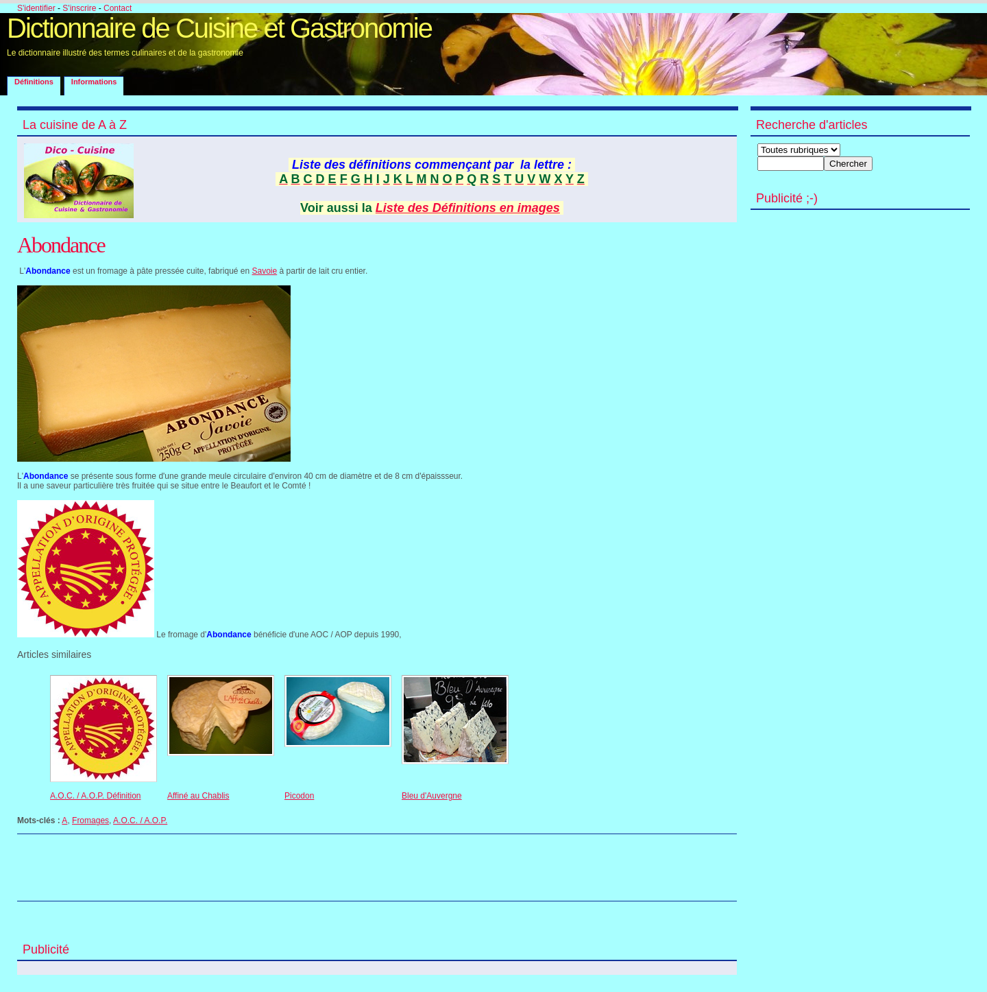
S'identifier (36, 8)
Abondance (61, 245)
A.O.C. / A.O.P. (140, 820)
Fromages (90, 820)
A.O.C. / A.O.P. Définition (95, 796)
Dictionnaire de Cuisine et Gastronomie (219, 28)
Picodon (299, 796)
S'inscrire (79, 8)
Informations (94, 82)
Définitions (33, 82)
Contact (117, 8)
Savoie (265, 271)
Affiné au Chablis (198, 796)
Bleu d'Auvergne (432, 796)
